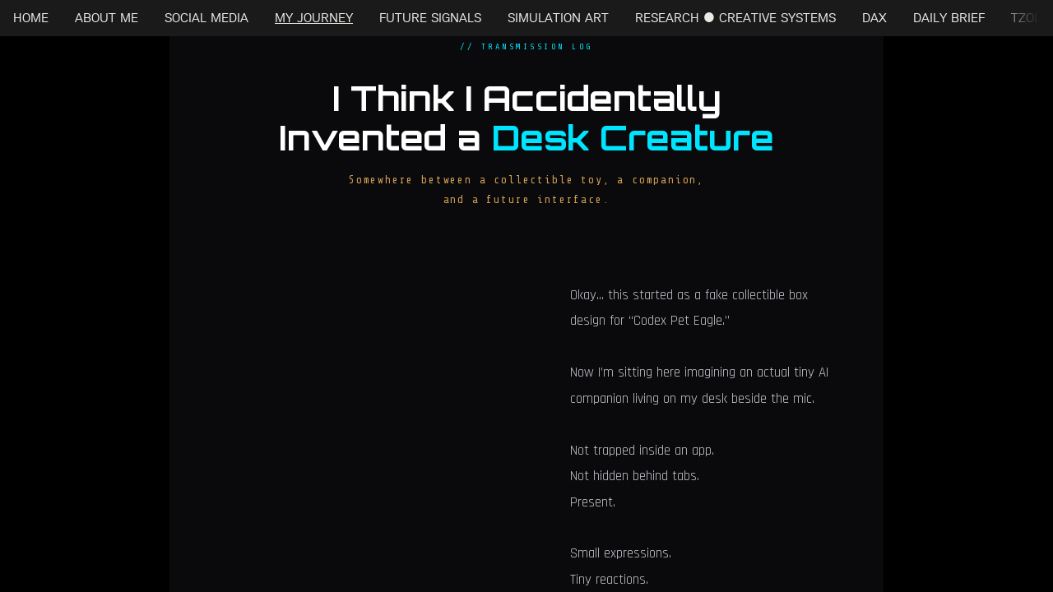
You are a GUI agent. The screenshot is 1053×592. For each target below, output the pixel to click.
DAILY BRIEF (949, 17)
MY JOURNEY (314, 17)
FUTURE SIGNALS (430, 17)
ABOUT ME (106, 17)
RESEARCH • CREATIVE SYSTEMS (735, 17)
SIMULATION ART (558, 17)
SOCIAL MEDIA (206, 17)
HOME (31, 17)
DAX (874, 17)
